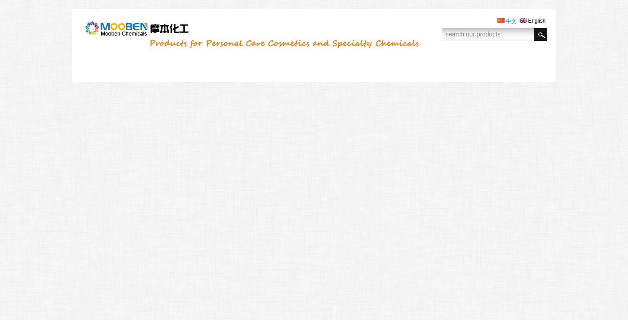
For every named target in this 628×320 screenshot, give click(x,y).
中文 (507, 21)
